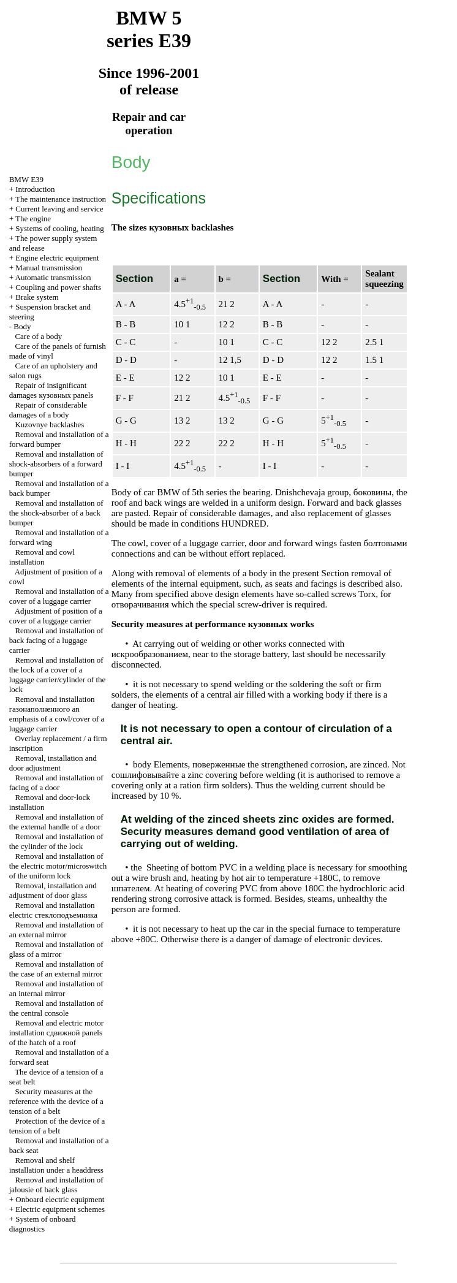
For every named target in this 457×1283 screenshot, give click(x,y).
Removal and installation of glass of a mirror (56, 949)
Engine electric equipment (57, 257)
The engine (33, 218)
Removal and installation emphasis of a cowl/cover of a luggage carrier (57, 714)
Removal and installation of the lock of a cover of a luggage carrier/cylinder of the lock (57, 674)
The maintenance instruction (60, 199)
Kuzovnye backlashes (49, 424)
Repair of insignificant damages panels (51, 390)
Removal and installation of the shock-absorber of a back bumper (56, 512)
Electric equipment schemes (60, 1209)
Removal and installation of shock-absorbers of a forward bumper (56, 463)
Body (22, 326)
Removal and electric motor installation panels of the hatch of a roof (56, 1032)
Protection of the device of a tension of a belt (57, 1125)
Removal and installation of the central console (56, 1008)
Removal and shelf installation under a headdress (56, 1164)
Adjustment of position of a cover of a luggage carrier (55, 615)
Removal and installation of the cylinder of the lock (56, 841)
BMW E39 (26, 179)
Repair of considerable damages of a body (48, 409)
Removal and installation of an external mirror (56, 929)
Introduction (35, 189)
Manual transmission (48, 267)
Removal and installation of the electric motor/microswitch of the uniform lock (58, 865)
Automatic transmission (53, 277)
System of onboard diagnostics (42, 1223)
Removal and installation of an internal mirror (56, 988)
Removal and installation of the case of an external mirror (56, 968)
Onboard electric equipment (59, 1199)
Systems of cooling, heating (59, 228)
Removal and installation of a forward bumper (59, 439)
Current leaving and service (59, 208)
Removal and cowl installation (42, 556)
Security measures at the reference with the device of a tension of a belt (56, 1101)
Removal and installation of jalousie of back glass (56, 1184)
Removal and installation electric (53, 909)
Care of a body (38, 336)
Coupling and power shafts (58, 287)
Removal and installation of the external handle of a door (56, 821)
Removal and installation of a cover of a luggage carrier (59, 596)
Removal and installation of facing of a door (56, 782)
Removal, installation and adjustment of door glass (53, 890)
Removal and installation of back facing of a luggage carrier (56, 640)
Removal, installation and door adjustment (53, 762)
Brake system (36, 297)
